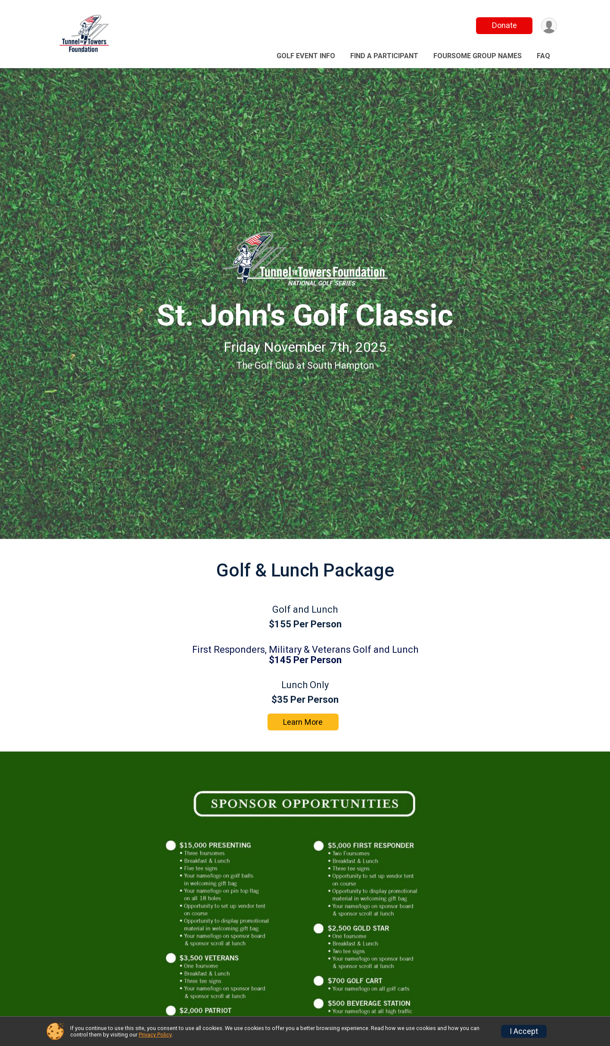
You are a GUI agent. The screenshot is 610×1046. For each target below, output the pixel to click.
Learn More (303, 722)
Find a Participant (384, 56)
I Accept (524, 1031)
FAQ (543, 56)
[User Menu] (549, 26)
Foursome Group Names (477, 56)
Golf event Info (306, 56)
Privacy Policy (155, 1034)
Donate (504, 25)
